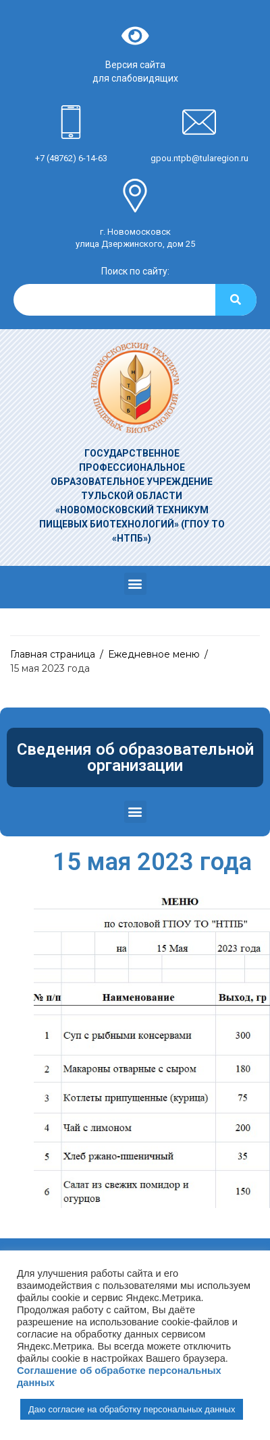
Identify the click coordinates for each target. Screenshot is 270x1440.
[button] (135, 584)
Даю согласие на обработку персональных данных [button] (131, 1409)
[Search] (235, 300)
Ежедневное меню (154, 654)
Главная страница (52, 654)
